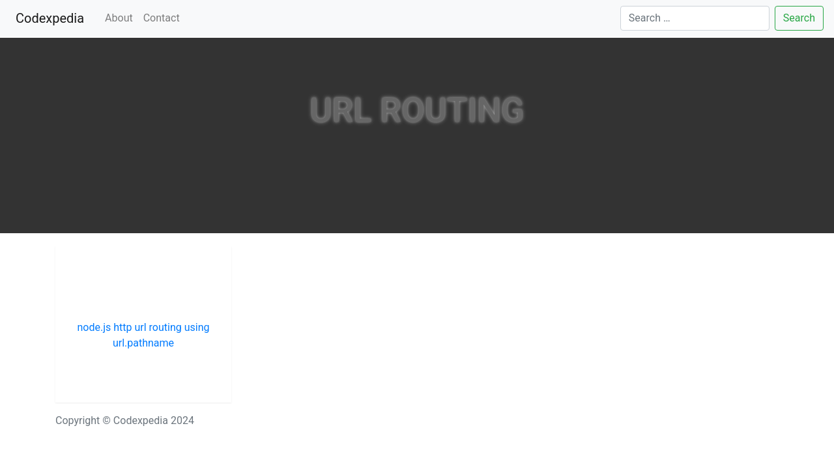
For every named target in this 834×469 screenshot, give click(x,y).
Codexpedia (52, 17)
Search (799, 18)
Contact (161, 18)
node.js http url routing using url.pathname (144, 335)
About (119, 18)
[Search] (694, 18)
